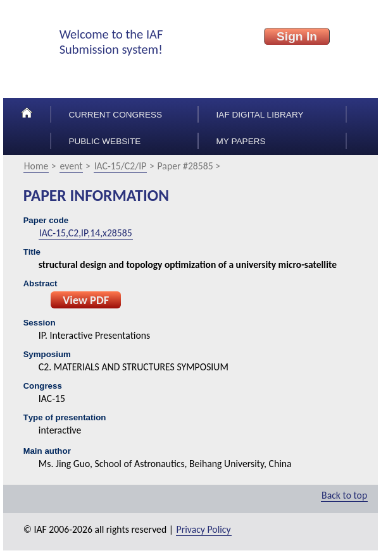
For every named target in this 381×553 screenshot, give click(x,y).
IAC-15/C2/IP (120, 166)
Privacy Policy (204, 529)
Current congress (115, 114)
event (71, 166)
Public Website (104, 141)
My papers (241, 141)
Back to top (344, 495)
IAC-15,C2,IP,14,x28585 (85, 233)
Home (36, 166)
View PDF (86, 300)
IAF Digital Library (260, 114)
